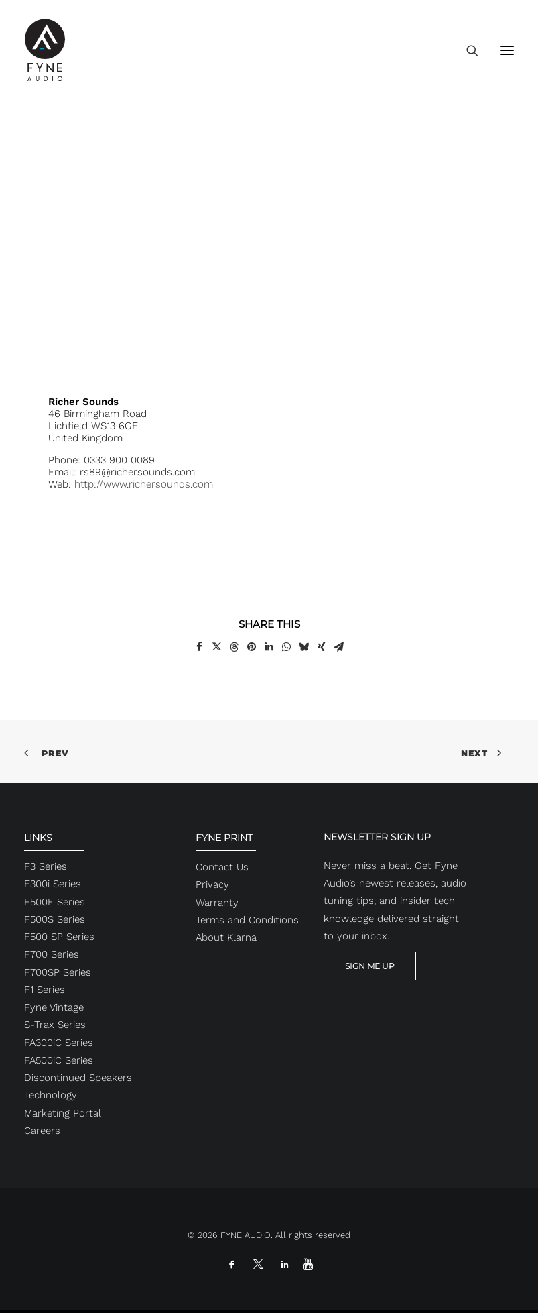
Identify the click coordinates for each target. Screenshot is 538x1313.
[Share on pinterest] (252, 647)
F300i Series (52, 884)
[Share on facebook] (200, 647)
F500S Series (54, 919)
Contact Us (222, 867)
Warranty (217, 903)
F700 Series (51, 954)
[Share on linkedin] (269, 647)
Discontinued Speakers (78, 1078)
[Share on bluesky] (304, 647)
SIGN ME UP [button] (370, 966)
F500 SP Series (59, 937)
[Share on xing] (322, 647)
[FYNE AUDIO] (45, 50)
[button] (507, 50)
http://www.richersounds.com (143, 484)
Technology (50, 1095)
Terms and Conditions (247, 920)
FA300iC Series (58, 1043)
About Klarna (226, 937)
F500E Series (54, 902)
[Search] (466, 50)
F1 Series (44, 990)
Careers (42, 1131)
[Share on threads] (234, 647)
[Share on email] (339, 647)
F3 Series (45, 866)
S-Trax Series (55, 1025)
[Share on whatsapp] (287, 647)
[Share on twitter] (217, 647)
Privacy (212, 884)
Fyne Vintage (54, 1007)
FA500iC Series (58, 1060)
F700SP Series (57, 972)
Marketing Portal (62, 1113)
